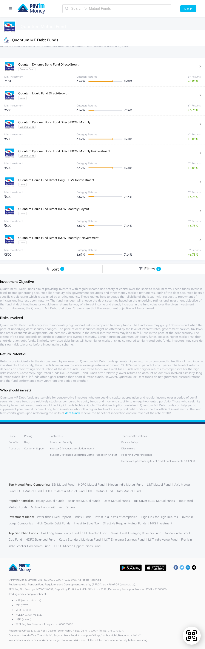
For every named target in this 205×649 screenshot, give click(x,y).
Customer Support (34, 448)
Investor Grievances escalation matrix (71, 448)
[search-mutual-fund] (116, 8)
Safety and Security (60, 442)
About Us (14, 448)
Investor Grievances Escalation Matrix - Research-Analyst (83, 454)
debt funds (72, 413)
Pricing (28, 436)
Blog (26, 442)
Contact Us (56, 436)
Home (12, 436)
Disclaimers (128, 448)
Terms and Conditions (134, 436)
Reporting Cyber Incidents (136, 454)
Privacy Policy (129, 442)
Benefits (13, 442)
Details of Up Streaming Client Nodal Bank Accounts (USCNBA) (158, 461)
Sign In (188, 8)
